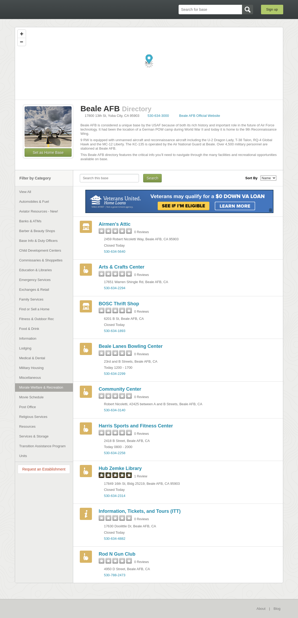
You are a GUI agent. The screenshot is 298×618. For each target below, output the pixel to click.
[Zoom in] (22, 34)
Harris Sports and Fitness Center (136, 425)
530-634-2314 (114, 496)
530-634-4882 (114, 539)
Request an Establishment (43, 469)
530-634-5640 (114, 251)
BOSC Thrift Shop (119, 303)
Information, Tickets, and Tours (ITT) (139, 511)
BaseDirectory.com (53, 9)
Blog (277, 609)
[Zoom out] (22, 42)
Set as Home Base (48, 152)
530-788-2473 (114, 575)
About (261, 609)
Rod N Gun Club (117, 554)
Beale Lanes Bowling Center (130, 346)
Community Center (120, 389)
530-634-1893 (114, 331)
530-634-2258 (114, 453)
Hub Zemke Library (120, 468)
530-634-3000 (158, 116)
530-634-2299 (114, 374)
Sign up (272, 9)
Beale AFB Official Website (199, 116)
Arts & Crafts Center (121, 267)
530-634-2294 (114, 288)
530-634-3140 (114, 410)
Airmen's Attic (115, 224)
